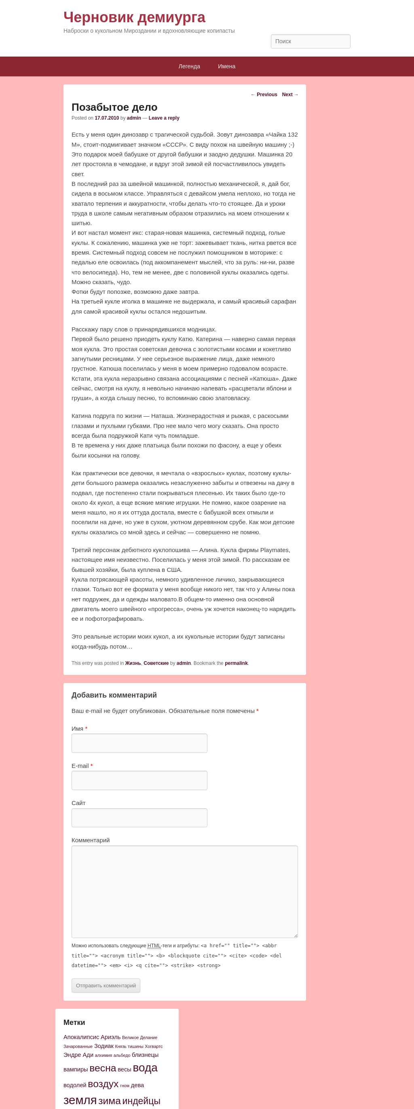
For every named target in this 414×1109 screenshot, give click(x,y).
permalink (236, 663)
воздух (103, 1083)
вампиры (75, 1069)
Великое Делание (139, 1037)
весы (124, 1069)
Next (290, 94)
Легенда (189, 66)
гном (124, 1085)
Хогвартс (154, 1046)
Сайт (79, 802)
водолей (75, 1085)
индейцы (142, 1101)
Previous (264, 94)
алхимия (103, 1055)
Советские (156, 663)
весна (102, 1068)
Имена (226, 66)
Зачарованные (78, 1046)
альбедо (122, 1055)
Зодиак (104, 1046)
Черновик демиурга (134, 17)
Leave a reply (164, 118)
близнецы (145, 1055)
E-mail (82, 765)
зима (109, 1100)
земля (80, 1100)
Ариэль (110, 1037)
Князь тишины (129, 1046)
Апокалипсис (81, 1037)
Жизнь (133, 663)
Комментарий (91, 840)
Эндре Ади (78, 1055)
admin (134, 118)
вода (145, 1067)
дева (137, 1085)
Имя (79, 728)
